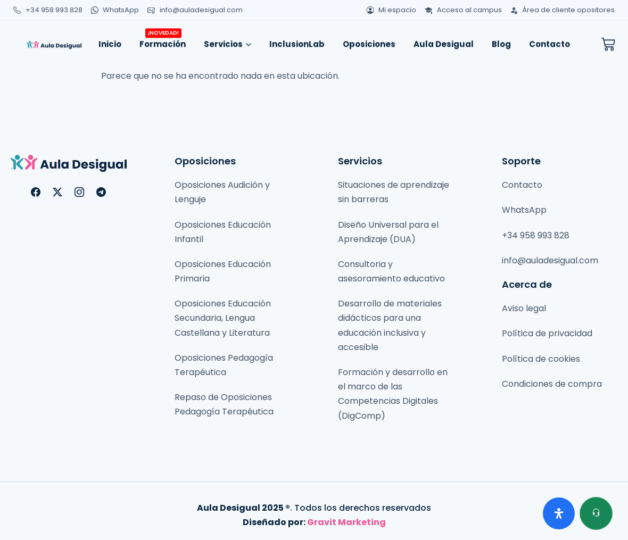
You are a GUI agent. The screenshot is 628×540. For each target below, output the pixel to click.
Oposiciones (369, 40)
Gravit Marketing (346, 522)
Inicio (109, 40)
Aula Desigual (444, 40)
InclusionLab (297, 40)
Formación (162, 37)
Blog (501, 40)
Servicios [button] (227, 40)
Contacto (549, 40)
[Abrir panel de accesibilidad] (559, 513)
